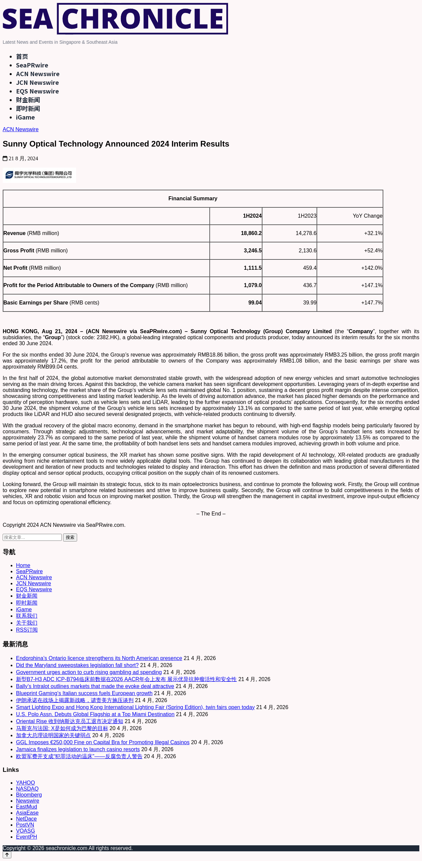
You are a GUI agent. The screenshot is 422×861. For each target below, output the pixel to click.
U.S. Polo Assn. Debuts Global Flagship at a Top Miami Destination (95, 714)
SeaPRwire (32, 64)
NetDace (26, 819)
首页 (22, 56)
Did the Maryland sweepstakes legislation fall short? (77, 665)
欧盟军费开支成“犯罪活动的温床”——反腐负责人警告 (79, 756)
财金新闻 (28, 99)
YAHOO (25, 783)
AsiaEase (27, 813)
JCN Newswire (37, 82)
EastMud (26, 807)
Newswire (27, 801)
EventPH (26, 837)
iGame (25, 117)
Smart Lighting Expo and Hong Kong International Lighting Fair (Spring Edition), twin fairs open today (135, 707)
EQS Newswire (37, 90)
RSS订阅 (27, 630)
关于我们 (26, 623)
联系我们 (26, 616)
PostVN (25, 825)
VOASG (25, 831)
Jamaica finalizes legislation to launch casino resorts (78, 749)
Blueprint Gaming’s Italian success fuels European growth (84, 693)
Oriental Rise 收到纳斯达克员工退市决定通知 (69, 721)
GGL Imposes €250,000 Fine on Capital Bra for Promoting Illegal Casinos (103, 742)
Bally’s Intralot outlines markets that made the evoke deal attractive (95, 686)
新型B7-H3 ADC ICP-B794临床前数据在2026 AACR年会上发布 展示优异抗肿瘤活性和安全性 (126, 679)
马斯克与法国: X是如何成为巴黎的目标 (62, 728)
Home (23, 565)
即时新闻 (28, 108)
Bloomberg (29, 795)
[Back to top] (7, 854)
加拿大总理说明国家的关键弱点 (53, 735)
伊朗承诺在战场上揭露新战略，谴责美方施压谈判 (75, 700)
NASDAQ (27, 789)
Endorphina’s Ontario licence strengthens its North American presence (99, 658)
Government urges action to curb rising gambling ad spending (89, 672)
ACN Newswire (37, 73)
